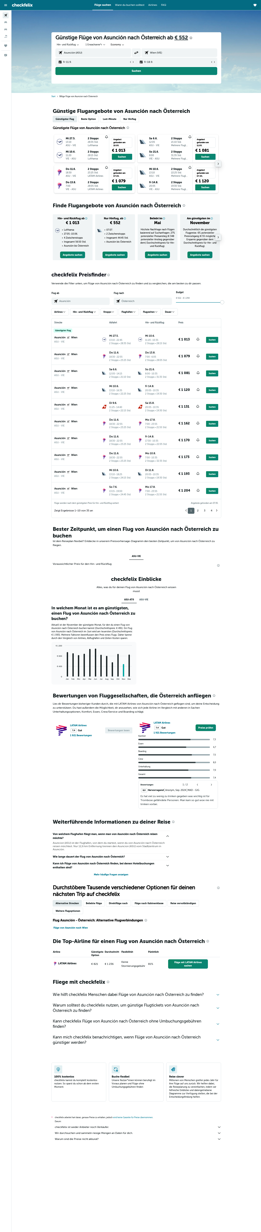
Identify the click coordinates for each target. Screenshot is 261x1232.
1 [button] (191, 510)
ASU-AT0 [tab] (129, 599)
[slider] (222, 302)
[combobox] (68, 44)
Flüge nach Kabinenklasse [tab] (149, 903)
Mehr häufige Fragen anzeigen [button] (111, 874)
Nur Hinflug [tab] (129, 119)
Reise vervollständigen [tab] (183, 903)
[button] (5, 5)
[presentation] (190, 37)
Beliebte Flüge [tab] (94, 903)
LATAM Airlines (78, 725)
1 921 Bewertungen (81, 735)
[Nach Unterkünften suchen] (5, 22)
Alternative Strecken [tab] (67, 903)
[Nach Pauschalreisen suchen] (5, 36)
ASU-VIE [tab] (136, 556)
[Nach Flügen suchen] (5, 15)
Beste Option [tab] (88, 119)
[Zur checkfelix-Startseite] (22, 5)
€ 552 (181, 38)
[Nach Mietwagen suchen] (5, 29)
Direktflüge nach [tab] (118, 903)
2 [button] (198, 510)
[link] (72, 255)
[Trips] (5, 45)
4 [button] (211, 510)
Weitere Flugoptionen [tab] (68, 911)
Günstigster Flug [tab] (65, 119)
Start (53, 96)
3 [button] (204, 510)
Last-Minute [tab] (109, 119)
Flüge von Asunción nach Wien (70, 927)
